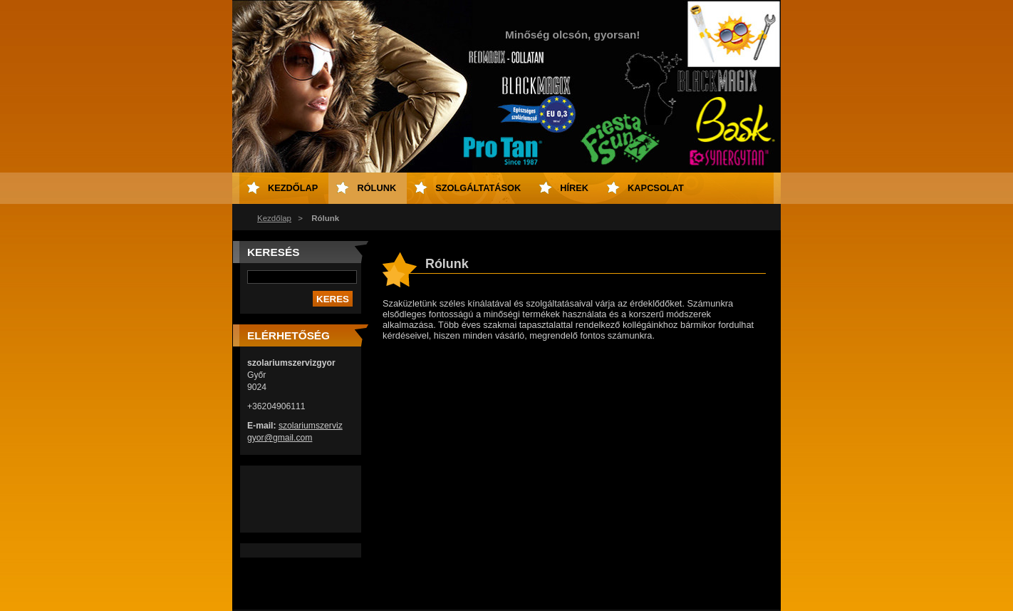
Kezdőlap (274, 218)
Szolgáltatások (478, 188)
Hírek (574, 188)
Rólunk (376, 188)
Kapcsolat (656, 188)
